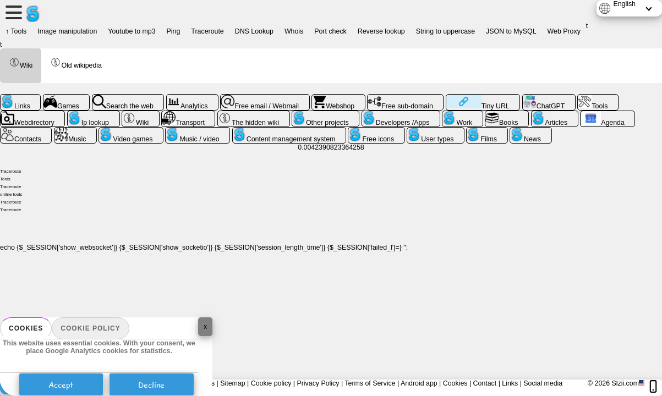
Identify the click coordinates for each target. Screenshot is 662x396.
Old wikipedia (76, 63)
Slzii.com (625, 383)
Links (510, 383)
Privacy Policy (318, 383)
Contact (485, 383)
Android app (419, 383)
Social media (542, 383)
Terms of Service (369, 383)
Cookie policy (90, 328)
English (624, 4)
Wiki (20, 63)
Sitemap (232, 383)
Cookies (26, 328)
